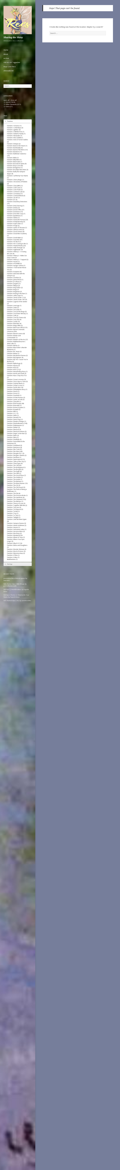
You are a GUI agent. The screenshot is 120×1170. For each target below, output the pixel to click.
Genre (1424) (10, 102)
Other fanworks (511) (13, 104)
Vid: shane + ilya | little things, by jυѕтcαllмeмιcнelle (15, 585)
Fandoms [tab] (8, 121)
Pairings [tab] (8, 564)
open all (6, 100)
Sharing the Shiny (13, 37)
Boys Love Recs (10, 66)
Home (6, 50)
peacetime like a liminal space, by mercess (15, 579)
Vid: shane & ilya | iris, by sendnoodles (17, 600)
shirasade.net (9, 71)
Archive (6, 58)
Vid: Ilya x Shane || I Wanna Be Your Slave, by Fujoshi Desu (16, 596)
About (6, 54)
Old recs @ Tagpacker (12, 62)
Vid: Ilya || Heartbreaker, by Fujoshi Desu (16, 590)
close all (14, 100)
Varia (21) (9, 106)
